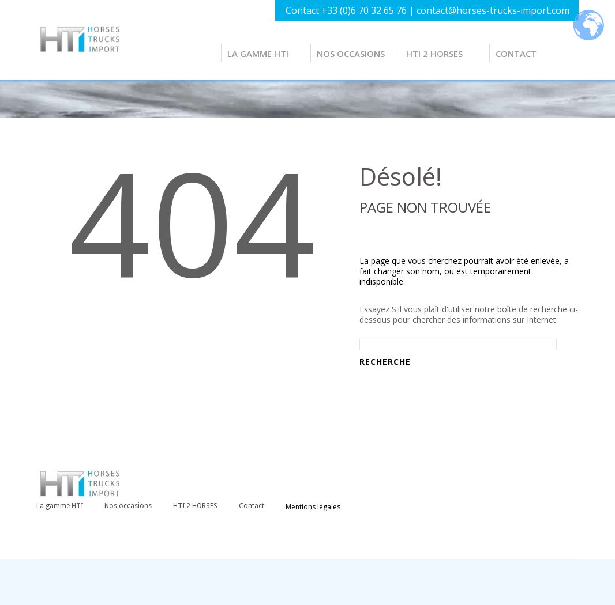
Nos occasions (351, 53)
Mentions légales (313, 507)
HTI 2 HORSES (434, 53)
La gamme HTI (257, 53)
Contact (516, 53)
